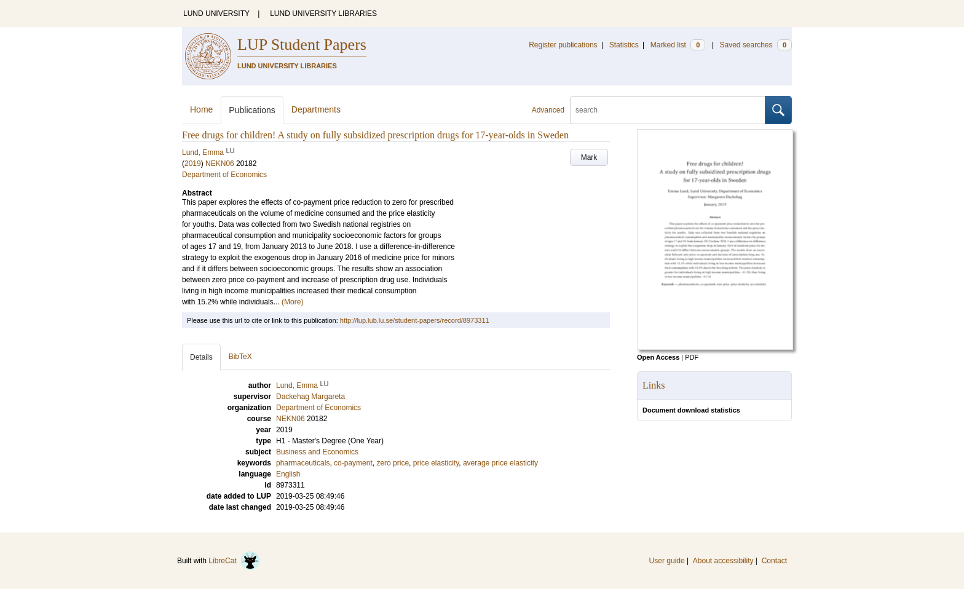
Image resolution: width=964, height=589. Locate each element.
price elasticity (436, 463)
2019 (192, 163)
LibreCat (234, 561)
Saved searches (755, 45)
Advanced (548, 110)
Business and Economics (317, 452)
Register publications (563, 45)
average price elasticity (500, 463)
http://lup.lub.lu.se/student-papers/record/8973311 (414, 320)
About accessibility (723, 560)
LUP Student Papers (301, 44)
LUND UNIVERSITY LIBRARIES (323, 13)
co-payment (353, 463)
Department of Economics (224, 174)
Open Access (658, 357)
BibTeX (240, 356)
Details (201, 357)
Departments (316, 109)
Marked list (677, 45)
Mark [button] (589, 157)
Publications (252, 110)
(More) (292, 302)
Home (201, 109)
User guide (667, 560)
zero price (392, 463)
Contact (774, 560)
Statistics (624, 45)
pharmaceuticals (303, 463)
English (288, 474)
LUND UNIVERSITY (216, 13)
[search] (667, 110)
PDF (691, 357)
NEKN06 (219, 163)
